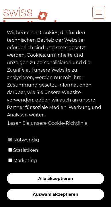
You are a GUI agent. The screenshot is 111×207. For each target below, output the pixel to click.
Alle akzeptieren (55, 178)
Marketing (22, 160)
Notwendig (23, 140)
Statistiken (23, 150)
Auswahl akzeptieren (55, 194)
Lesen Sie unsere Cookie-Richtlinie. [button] (48, 123)
